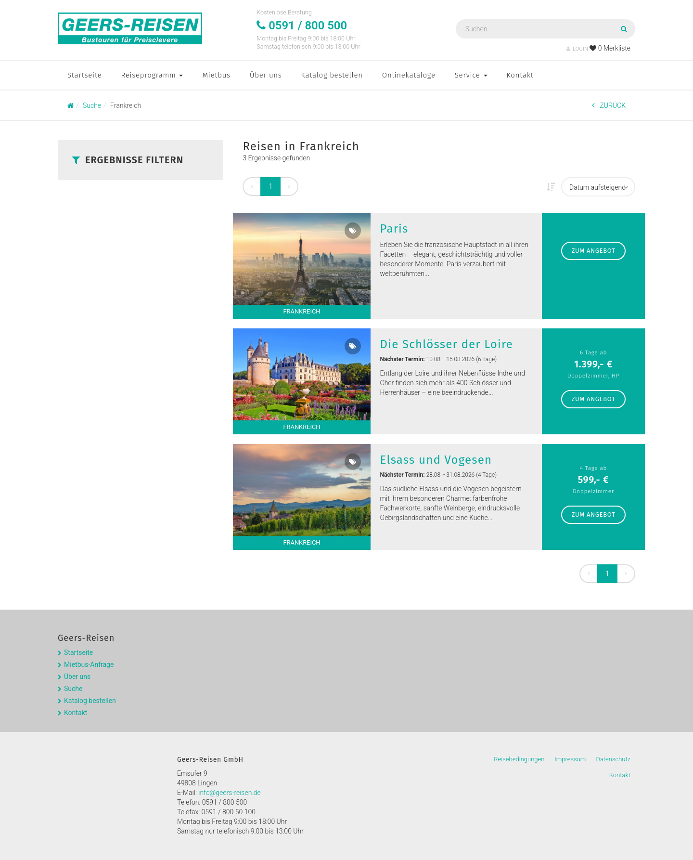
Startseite (84, 75)
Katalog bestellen (332, 75)
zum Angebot (594, 250)
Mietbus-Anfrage (89, 664)
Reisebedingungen (519, 759)
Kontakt (520, 75)
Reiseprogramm (152, 75)
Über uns (266, 75)
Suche (73, 688)
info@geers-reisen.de (229, 792)
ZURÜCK (609, 105)
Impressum (570, 759)
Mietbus (216, 75)
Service (471, 75)
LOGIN (577, 49)
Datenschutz (613, 759)
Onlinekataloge (409, 75)
